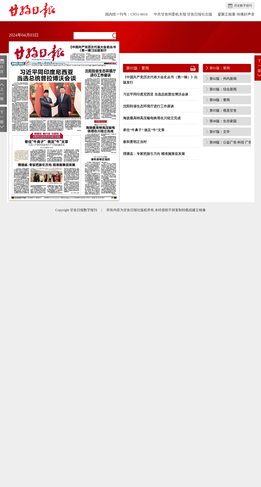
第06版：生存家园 (223, 121)
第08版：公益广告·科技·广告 (230, 142)
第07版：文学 (219, 131)
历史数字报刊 (243, 5)
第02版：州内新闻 (223, 78)
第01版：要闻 (219, 68)
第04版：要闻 (219, 100)
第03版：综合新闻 (223, 89)
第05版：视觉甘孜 (223, 110)
